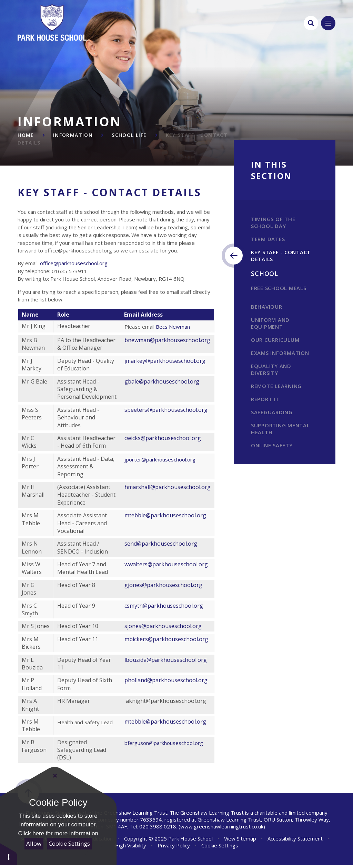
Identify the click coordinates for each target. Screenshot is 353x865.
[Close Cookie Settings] (55, 775)
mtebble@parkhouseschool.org (166, 515)
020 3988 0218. (158, 826)
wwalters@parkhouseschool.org (166, 564)
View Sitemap (240, 838)
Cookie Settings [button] (219, 845)
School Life (129, 135)
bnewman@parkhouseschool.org (167, 340)
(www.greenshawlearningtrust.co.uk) (221, 826)
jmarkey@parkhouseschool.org (164, 361)
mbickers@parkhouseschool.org (166, 639)
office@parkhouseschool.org (74, 263)
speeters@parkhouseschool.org (166, 410)
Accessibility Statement (295, 838)
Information (73, 135)
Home (26, 135)
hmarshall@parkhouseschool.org (167, 487)
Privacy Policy (174, 845)
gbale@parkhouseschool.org (161, 381)
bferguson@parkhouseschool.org (163, 742)
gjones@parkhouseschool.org (163, 585)
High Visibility (130, 845)
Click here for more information (58, 833)
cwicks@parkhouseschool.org (163, 438)
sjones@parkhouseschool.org (163, 626)
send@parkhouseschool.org (160, 543)
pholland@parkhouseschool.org (166, 680)
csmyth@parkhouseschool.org (163, 605)
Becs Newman (173, 326)
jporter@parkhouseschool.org (160, 459)
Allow (33, 843)
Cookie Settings (69, 843)
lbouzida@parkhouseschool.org (165, 660)
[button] (8, 854)
